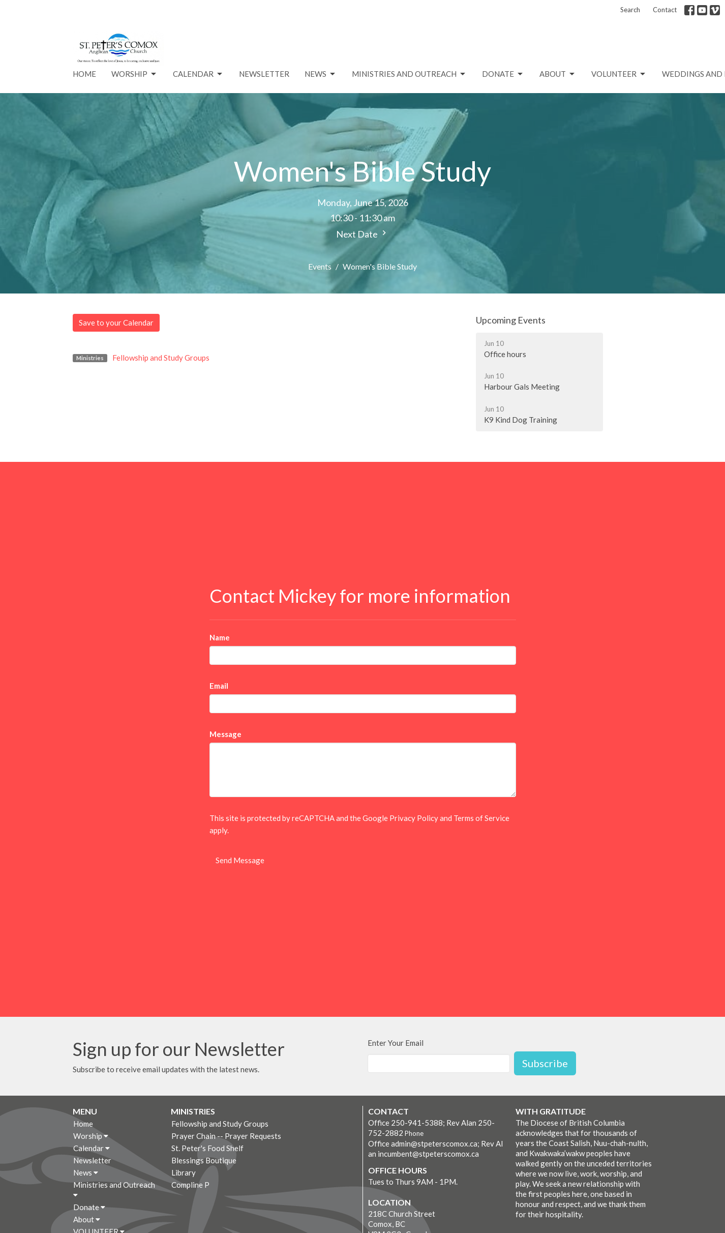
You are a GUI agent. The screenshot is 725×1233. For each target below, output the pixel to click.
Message (225, 734)
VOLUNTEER (619, 74)
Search (630, 10)
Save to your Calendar (116, 322)
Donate (503, 74)
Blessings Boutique (203, 1160)
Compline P (190, 1184)
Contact (665, 10)
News (321, 74)
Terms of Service (481, 818)
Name (219, 637)
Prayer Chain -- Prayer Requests (226, 1135)
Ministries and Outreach (409, 74)
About (557, 74)
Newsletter (264, 73)
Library (183, 1172)
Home (84, 73)
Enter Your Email (396, 1042)
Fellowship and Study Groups (160, 357)
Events (319, 266)
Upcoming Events (511, 320)
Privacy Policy (413, 818)
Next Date (362, 234)
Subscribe (545, 1063)
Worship (134, 74)
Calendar (198, 74)
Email (218, 685)
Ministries (193, 1111)
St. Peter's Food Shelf (207, 1148)
